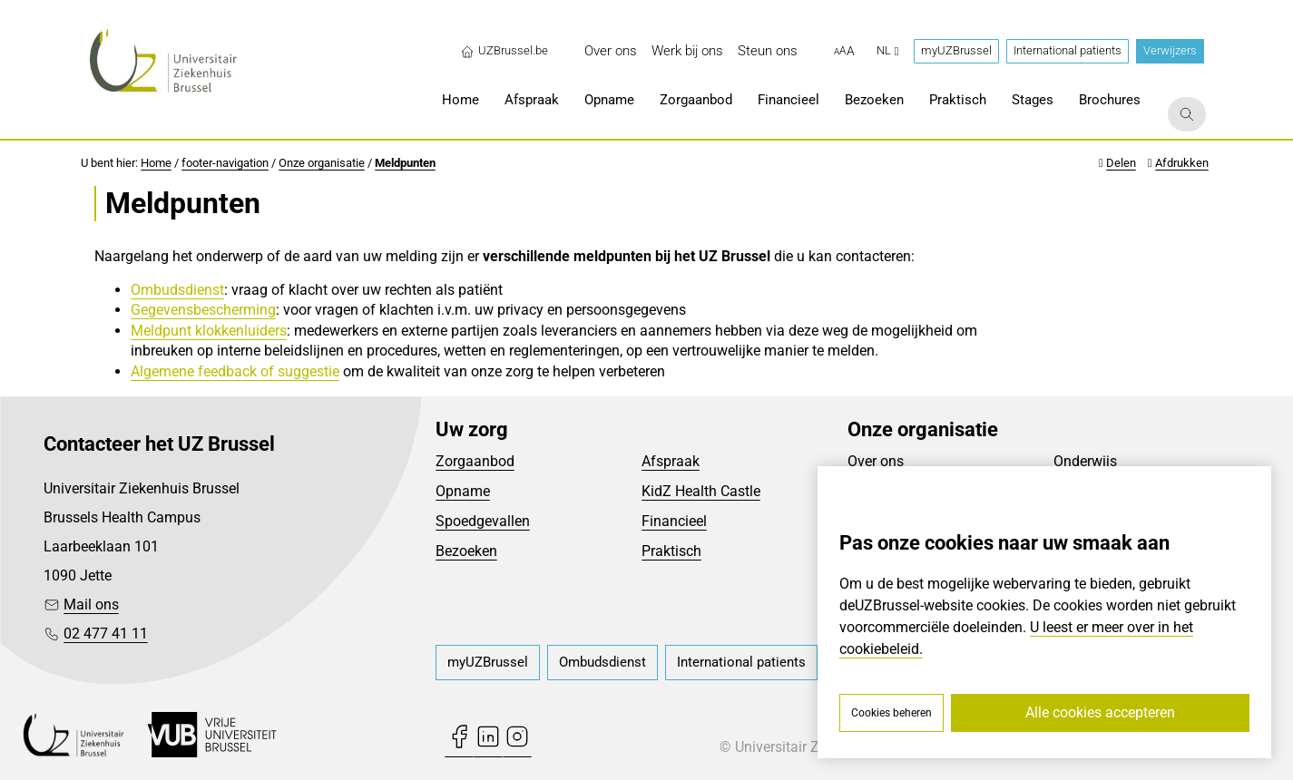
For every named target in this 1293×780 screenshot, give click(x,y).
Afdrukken (1182, 163)
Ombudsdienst (177, 289)
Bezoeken (466, 551)
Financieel (674, 521)
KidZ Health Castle (701, 491)
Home (156, 163)
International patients (1068, 50)
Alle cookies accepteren (1100, 712)
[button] (844, 51)
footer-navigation (225, 163)
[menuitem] (610, 51)
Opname (463, 491)
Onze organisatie (322, 163)
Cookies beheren (891, 713)
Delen (1121, 163)
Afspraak (671, 461)
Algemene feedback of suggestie (235, 371)
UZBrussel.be (504, 51)
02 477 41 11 (106, 633)
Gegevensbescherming (203, 309)
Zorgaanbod (475, 461)
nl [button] (888, 50)
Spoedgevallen (483, 521)
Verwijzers (1170, 50)
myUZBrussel (956, 50)
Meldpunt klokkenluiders (209, 330)
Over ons (875, 461)
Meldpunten (405, 163)
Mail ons (91, 604)
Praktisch (671, 551)
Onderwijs (1085, 461)
